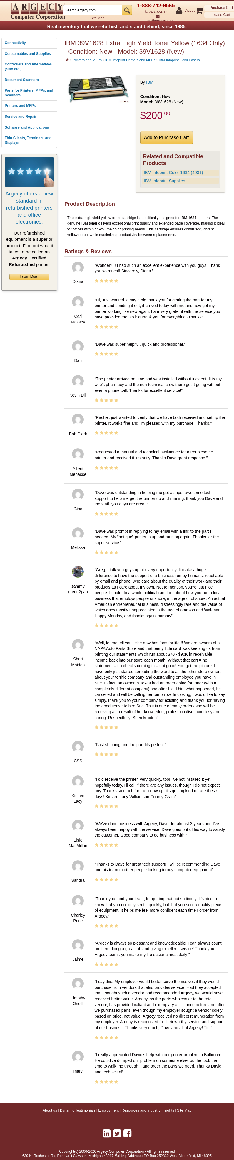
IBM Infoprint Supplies (164, 180)
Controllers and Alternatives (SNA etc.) (28, 66)
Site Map (97, 18)
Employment (108, 1110)
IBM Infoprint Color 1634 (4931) (173, 172)
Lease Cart (221, 15)
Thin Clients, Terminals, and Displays (28, 140)
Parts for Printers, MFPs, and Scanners (29, 92)
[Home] (67, 60)
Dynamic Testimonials (78, 1110)
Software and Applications (27, 127)
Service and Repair (20, 116)
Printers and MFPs (20, 106)
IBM (149, 82)
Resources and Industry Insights (148, 1110)
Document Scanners (22, 80)
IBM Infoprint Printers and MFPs (130, 60)
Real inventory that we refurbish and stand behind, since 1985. (117, 26)
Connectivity (15, 43)
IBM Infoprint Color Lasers (179, 60)
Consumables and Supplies (28, 54)
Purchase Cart (221, 8)
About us (50, 1110)
